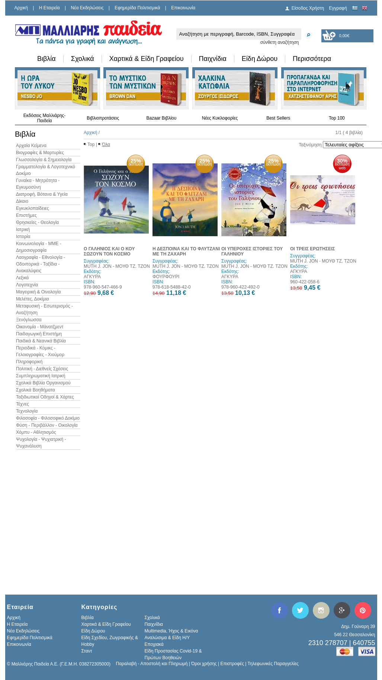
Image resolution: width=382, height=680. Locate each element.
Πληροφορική (29, 361)
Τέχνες (22, 404)
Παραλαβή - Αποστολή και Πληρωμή (152, 663)
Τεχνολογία (27, 411)
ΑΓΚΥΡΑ (92, 276)
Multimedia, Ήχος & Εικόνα (171, 631)
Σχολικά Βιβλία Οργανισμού (43, 382)
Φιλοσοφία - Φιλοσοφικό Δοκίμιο (48, 418)
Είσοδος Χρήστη (308, 8)
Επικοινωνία (183, 7)
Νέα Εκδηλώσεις (87, 7)
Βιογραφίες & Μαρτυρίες (40, 152)
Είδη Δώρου (259, 58)
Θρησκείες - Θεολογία (37, 222)
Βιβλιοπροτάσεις (103, 118)
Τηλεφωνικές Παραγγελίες (273, 663)
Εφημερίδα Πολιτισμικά (137, 7)
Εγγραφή (338, 8)
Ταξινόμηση (310, 144)
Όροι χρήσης (203, 663)
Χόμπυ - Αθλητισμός (36, 432)
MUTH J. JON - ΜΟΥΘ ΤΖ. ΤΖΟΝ (117, 266)
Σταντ (86, 651)
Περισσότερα (312, 58)
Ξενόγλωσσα (29, 319)
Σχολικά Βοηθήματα (35, 390)
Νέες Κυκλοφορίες (220, 118)
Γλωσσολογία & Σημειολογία (43, 159)
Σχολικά (82, 58)
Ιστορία (23, 236)
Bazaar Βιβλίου (161, 118)
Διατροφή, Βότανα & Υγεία (42, 194)
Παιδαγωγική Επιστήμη (39, 333)
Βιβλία (46, 58)
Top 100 (337, 118)
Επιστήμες (26, 215)
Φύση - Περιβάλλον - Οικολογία (47, 425)
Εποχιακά (154, 644)
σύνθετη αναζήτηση (279, 42)
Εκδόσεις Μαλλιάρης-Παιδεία (44, 118)
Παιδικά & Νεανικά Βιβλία (41, 341)
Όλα (106, 144)
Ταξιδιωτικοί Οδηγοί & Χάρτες (45, 397)
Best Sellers (278, 118)
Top (90, 144)
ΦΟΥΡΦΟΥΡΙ (166, 276)
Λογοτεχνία (27, 284)
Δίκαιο (22, 201)
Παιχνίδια (213, 58)
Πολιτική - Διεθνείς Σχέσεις (42, 368)
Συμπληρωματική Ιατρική (40, 375)
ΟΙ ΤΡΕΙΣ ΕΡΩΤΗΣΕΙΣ (312, 248)
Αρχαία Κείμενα (31, 145)
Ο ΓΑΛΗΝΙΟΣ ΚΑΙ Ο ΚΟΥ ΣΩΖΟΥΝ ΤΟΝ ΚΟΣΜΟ (109, 251)
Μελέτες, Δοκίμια (32, 299)
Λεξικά (22, 277)
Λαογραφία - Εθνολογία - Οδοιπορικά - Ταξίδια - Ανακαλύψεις (40, 264)
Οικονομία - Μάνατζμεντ (39, 326)
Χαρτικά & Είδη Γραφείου (146, 58)
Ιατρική (23, 229)
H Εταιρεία (49, 7)
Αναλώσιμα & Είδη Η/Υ (167, 637)
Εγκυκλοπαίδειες (32, 208)
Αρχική (21, 7)
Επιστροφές (232, 663)
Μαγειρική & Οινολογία (38, 292)
